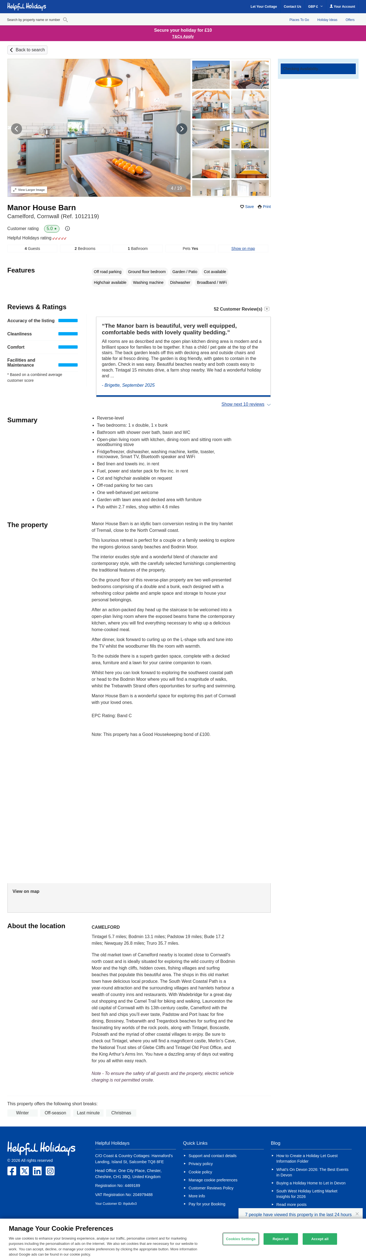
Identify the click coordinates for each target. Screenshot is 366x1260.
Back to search (30, 49)
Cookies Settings (241, 1239)
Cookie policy (200, 1172)
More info (197, 1196)
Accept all (320, 1239)
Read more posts (291, 1204)
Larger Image (29, 189)
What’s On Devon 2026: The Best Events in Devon (312, 1172)
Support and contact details (213, 1156)
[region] (183, 1239)
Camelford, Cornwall (53, 216)
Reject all (281, 1239)
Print (267, 206)
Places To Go (299, 20)
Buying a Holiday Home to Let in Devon (311, 1183)
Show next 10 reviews (242, 404)
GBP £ (315, 7)
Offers (350, 20)
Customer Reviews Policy (211, 1188)
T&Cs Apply (183, 36)
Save (249, 206)
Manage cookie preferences (213, 1180)
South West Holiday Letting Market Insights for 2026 (306, 1194)
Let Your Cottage (264, 7)
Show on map (243, 248)
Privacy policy (201, 1164)
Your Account (342, 6)
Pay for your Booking (207, 1204)
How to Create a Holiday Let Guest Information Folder (307, 1158)
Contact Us (292, 7)
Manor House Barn (41, 207)
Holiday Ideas (327, 20)
